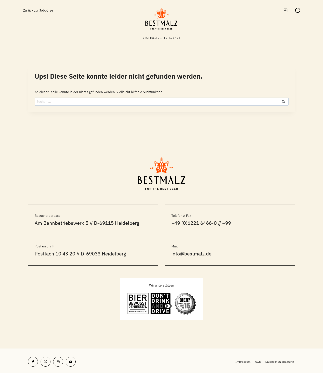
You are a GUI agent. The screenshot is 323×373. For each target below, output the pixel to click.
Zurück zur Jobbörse (38, 10)
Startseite (151, 37)
